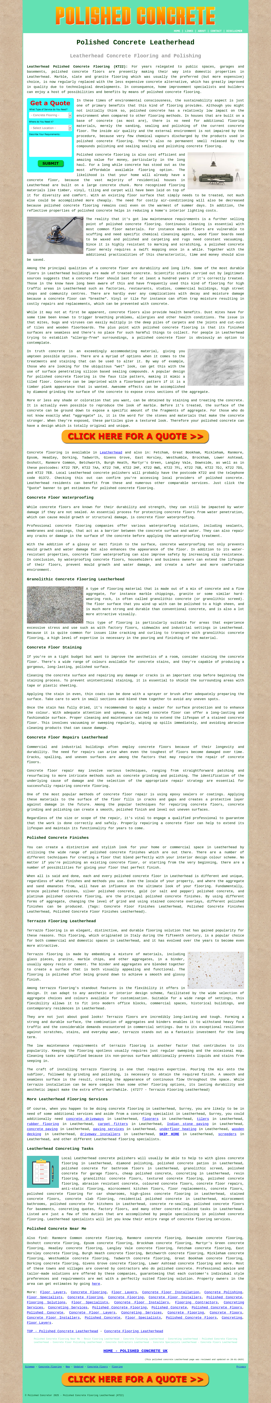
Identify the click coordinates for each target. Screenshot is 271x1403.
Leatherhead (111, 452)
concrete (234, 478)
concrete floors (155, 747)
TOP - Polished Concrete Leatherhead (62, 1331)
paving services (108, 1129)
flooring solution (174, 1279)
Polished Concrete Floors (217, 1307)
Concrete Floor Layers (92, 1313)
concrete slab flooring (89, 1199)
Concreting (232, 1318)
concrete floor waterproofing (165, 517)
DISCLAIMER (234, 31)
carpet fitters (113, 1124)
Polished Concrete (224, 1297)
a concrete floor (60, 299)
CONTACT (216, 31)
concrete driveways (85, 1119)
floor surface (140, 195)
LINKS (189, 31)
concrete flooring (143, 224)
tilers (203, 1119)
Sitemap (29, 1367)
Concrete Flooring (88, 1292)
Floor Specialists (44, 1297)
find (43, 1238)
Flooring (117, 1367)
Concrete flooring (44, 452)
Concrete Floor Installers (175, 1297)
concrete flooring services (203, 1219)
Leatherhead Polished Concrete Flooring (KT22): (77, 67)
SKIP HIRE (169, 1134)
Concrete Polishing (223, 1292)
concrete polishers (111, 473)
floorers (150, 1119)
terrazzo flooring (57, 988)
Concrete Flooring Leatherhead (133, 1331)
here (96, 1284)
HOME (177, 31)
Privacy (241, 1367)
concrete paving (42, 1129)
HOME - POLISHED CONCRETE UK (135, 1351)
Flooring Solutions (46, 1302)
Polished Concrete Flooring (119, 1307)
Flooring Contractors (196, 1302)
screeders (227, 1134)
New (68, 1367)
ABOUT (202, 31)
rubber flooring (43, 1124)
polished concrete (69, 72)
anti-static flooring (82, 1189)
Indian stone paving (188, 1124)
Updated (78, 1367)
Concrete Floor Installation (170, 1292)
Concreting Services (67, 1307)
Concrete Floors (226, 1313)
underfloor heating (178, 1129)
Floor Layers (53, 1292)
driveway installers (100, 1134)
